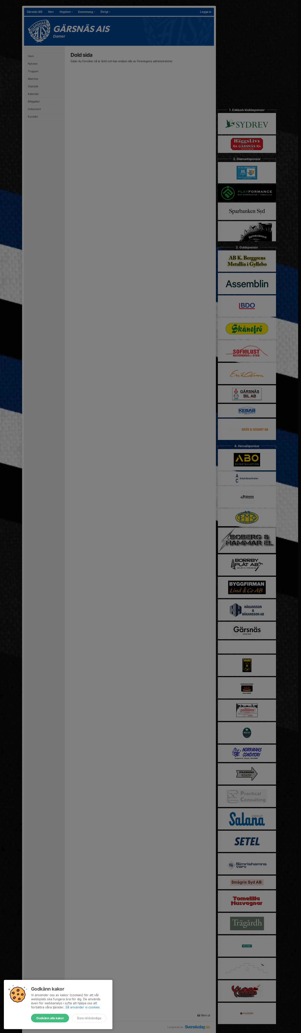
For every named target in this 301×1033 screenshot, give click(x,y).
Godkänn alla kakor (50, 1018)
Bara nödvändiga (89, 1018)
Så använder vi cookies (82, 1007)
